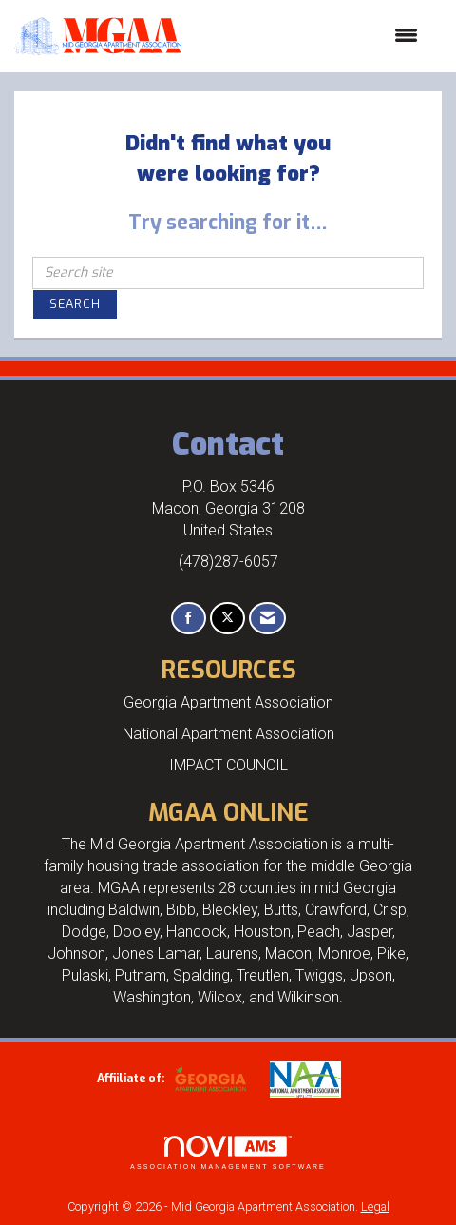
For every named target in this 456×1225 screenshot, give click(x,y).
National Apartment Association (228, 734)
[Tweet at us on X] (227, 618)
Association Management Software (228, 1153)
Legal (375, 1206)
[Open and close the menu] (309, 36)
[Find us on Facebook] (188, 618)
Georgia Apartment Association (228, 702)
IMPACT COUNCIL (228, 765)
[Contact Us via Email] (267, 618)
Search (75, 304)
